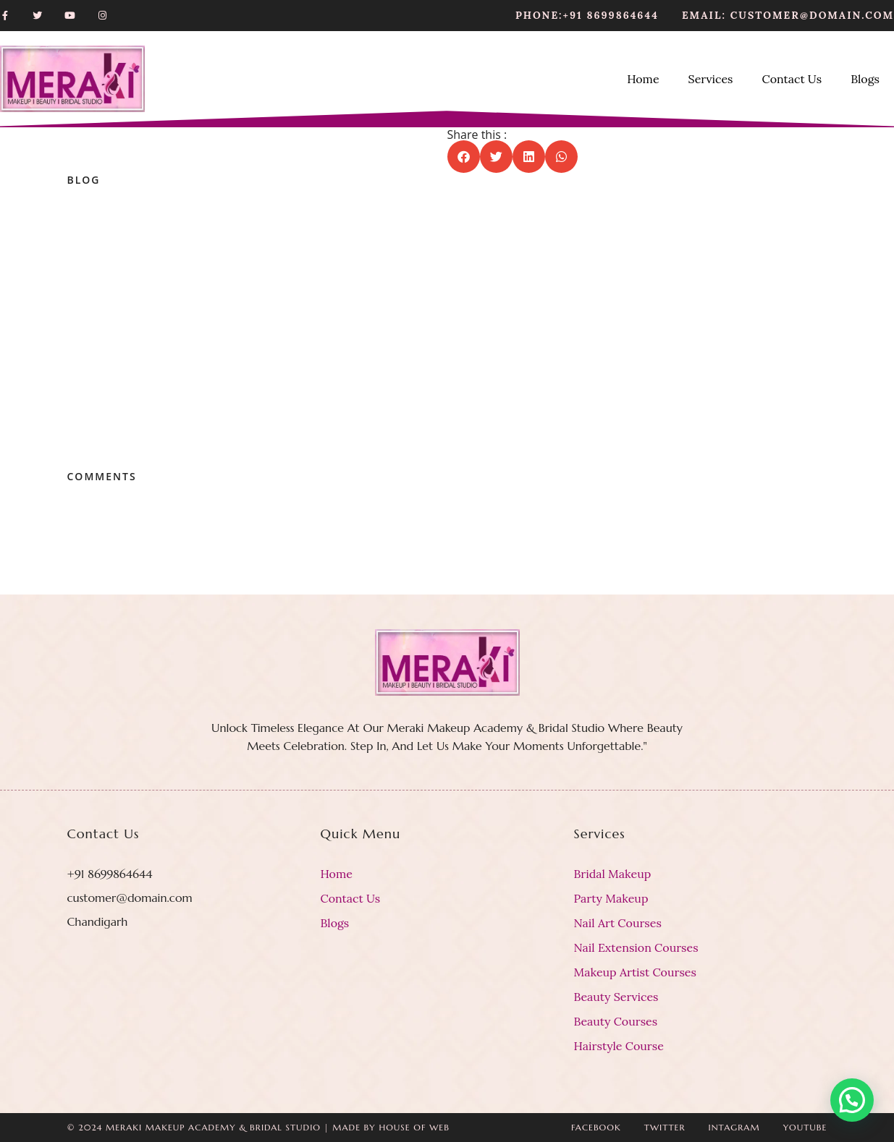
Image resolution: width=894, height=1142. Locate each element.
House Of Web (414, 1127)
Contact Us (792, 79)
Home (643, 79)
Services (710, 79)
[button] (463, 156)
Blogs (865, 79)
